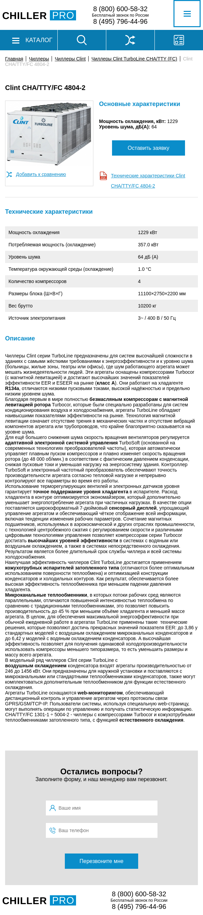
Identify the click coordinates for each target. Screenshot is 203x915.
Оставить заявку (148, 148)
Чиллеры (39, 58)
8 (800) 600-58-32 (120, 9)
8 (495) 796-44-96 (120, 21)
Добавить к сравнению (41, 174)
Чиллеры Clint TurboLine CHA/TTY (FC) (134, 58)
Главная (14, 58)
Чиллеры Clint (70, 58)
